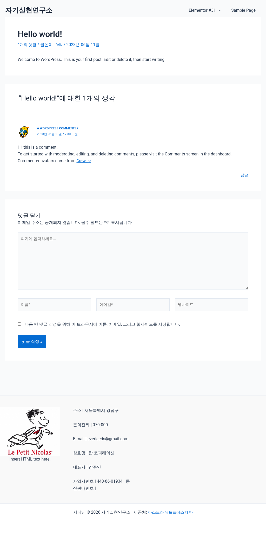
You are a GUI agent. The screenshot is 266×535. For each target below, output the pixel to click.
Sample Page (244, 10)
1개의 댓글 (28, 44)
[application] (221, 10)
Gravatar (84, 160)
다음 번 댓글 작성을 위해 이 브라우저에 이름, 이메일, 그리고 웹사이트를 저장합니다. (102, 329)
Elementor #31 (208, 10)
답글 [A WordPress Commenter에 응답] (244, 175)
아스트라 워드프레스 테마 (170, 512)
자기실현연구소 (28, 10)
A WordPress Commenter (59, 128)
